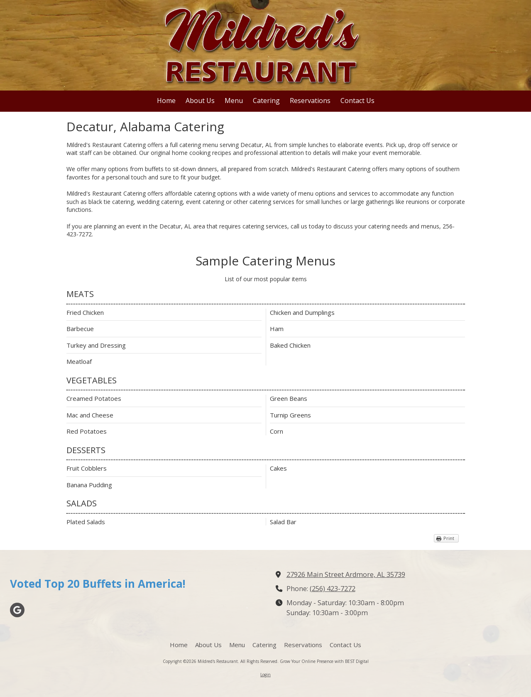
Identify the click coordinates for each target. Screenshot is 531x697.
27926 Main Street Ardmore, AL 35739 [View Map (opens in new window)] (345, 574)
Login (265, 674)
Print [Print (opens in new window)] (448, 538)
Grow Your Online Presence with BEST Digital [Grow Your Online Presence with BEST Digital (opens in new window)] (324, 661)
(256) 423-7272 (332, 588)
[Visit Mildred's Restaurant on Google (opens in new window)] (17, 610)
